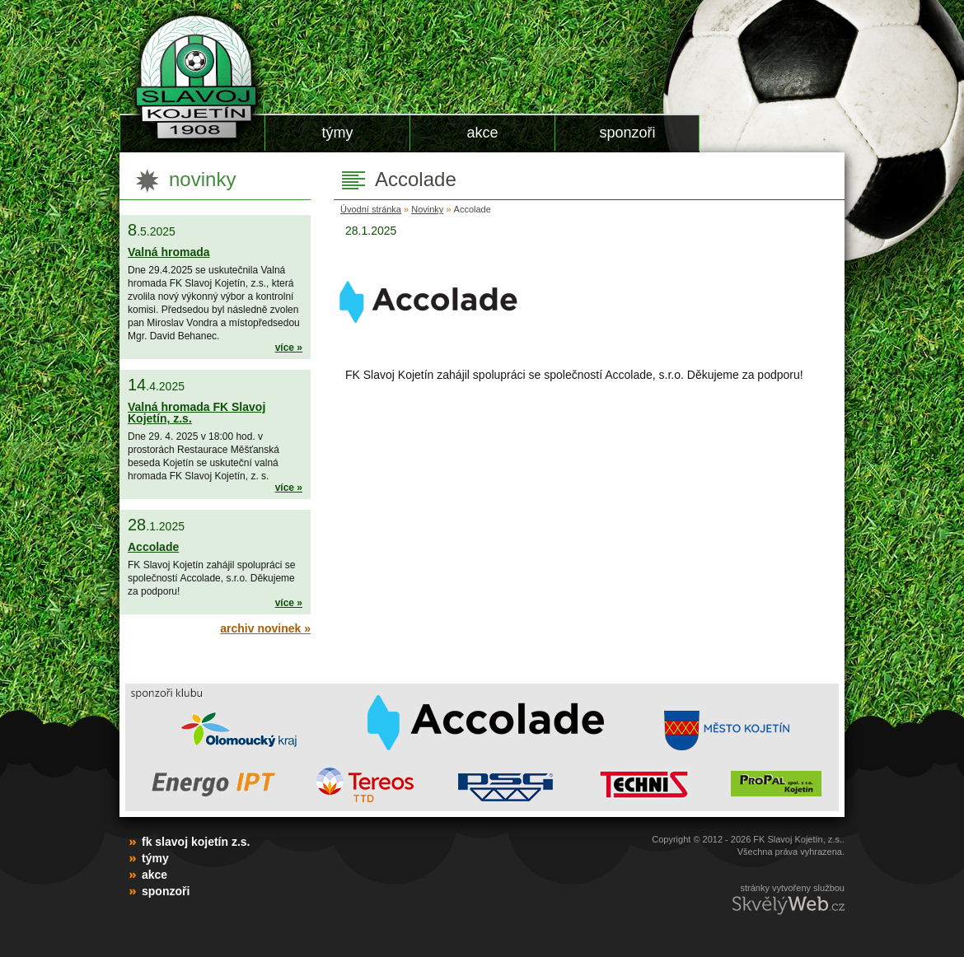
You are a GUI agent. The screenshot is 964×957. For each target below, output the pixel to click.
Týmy (337, 132)
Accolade (153, 546)
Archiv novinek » (265, 628)
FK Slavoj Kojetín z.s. (191, 76)
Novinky (427, 209)
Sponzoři (627, 132)
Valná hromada (169, 252)
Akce (482, 132)
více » (288, 347)
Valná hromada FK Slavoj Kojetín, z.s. (196, 412)
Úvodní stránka (370, 209)
